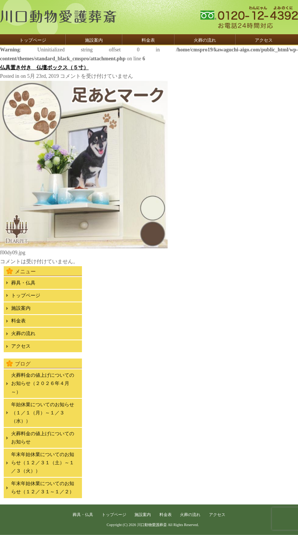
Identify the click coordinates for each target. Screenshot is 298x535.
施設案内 (94, 40)
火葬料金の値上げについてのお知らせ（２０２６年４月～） (42, 383)
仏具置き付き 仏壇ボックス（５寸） (44, 67)
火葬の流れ (205, 40)
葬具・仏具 (23, 283)
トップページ (32, 40)
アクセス (264, 40)
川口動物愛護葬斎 (152, 525)
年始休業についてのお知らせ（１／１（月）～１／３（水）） (42, 413)
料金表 (148, 40)
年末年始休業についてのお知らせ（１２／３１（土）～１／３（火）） (42, 463)
